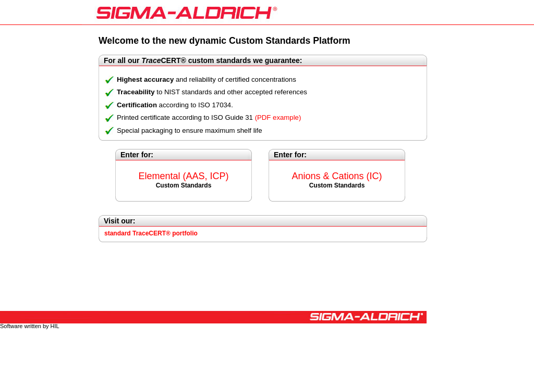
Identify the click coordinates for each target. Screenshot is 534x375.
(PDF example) (278, 117)
